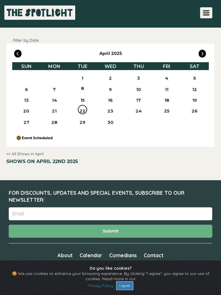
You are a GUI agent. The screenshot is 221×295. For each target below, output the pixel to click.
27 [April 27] (26, 122)
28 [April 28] (54, 122)
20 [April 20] (26, 111)
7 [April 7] (54, 89)
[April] (54, 78)
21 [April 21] (54, 111)
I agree (124, 285)
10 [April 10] (138, 89)
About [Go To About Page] (65, 255)
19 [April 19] (194, 100)
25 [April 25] (166, 111)
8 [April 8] (82, 88)
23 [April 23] (110, 111)
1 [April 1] (82, 78)
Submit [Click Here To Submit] (110, 231)
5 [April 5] (194, 78)
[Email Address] (110, 213)
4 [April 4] (166, 78)
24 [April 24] (139, 111)
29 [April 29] (82, 122)
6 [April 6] (26, 89)
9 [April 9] (110, 89)
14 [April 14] (54, 100)
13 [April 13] (26, 100)
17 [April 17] (138, 100)
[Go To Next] (202, 52)
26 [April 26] (194, 111)
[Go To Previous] (17, 52)
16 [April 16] (110, 100)
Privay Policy (101, 285)
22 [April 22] (82, 111)
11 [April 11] (166, 89)
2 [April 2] (110, 78)
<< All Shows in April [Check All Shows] (25, 153)
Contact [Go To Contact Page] (153, 255)
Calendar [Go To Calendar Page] (91, 255)
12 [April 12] (194, 89)
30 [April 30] (110, 122)
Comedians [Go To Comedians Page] (123, 255)
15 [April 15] (82, 100)
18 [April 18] (166, 100)
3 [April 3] (138, 78)
